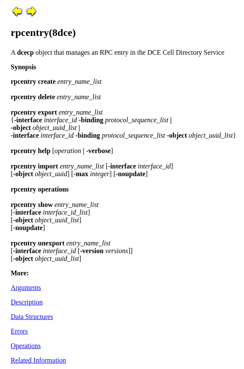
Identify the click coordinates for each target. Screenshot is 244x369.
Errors (19, 331)
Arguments (26, 287)
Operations (26, 345)
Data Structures (32, 316)
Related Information (38, 360)
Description (27, 302)
